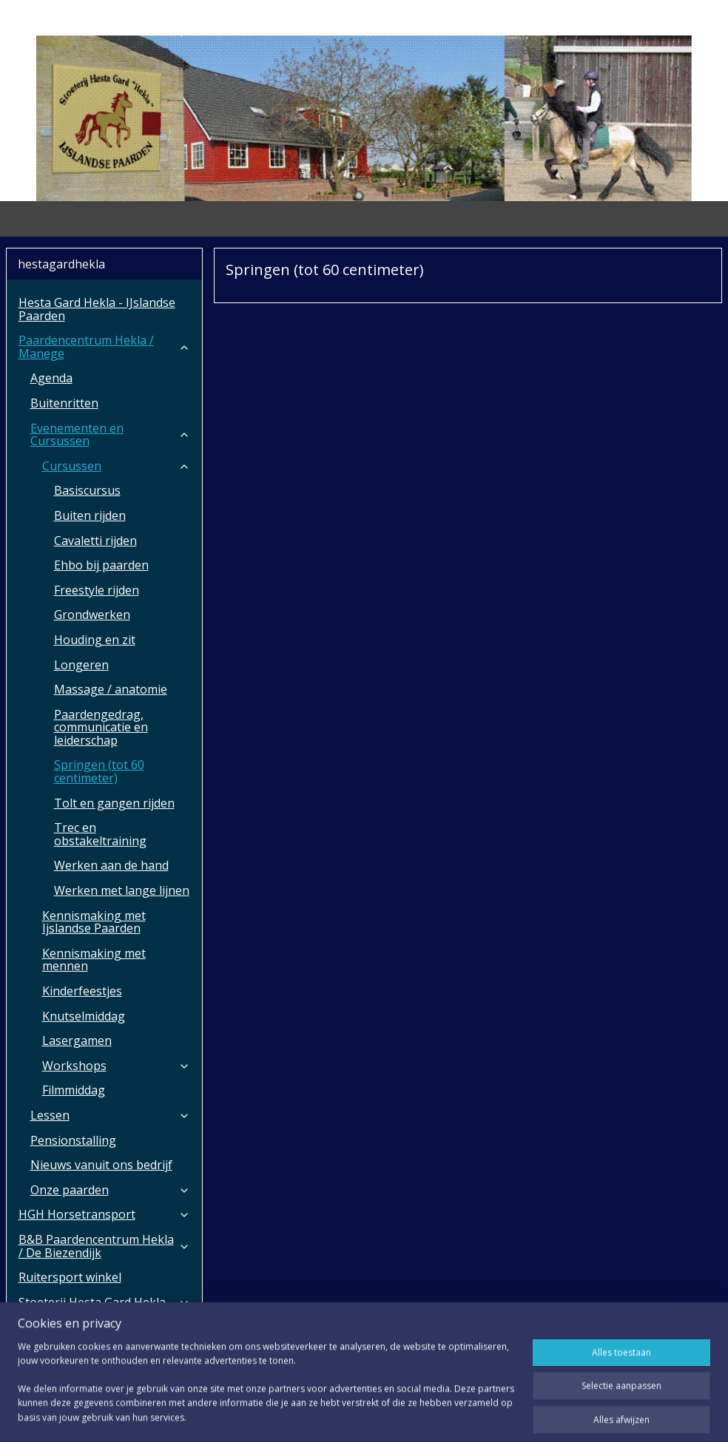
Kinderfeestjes (82, 991)
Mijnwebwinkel (528, 1415)
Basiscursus (87, 490)
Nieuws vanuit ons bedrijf (101, 1165)
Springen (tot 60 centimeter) (99, 771)
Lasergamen (77, 1040)
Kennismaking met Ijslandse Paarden (94, 922)
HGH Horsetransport (104, 1214)
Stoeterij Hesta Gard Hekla (104, 1302)
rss (342, 1415)
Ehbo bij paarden (101, 565)
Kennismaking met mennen (94, 960)
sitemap (311, 1415)
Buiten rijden (90, 515)
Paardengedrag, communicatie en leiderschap (101, 727)
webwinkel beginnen (398, 1415)
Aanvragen (48, 1352)
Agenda (51, 378)
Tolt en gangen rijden (114, 803)
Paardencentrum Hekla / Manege (104, 347)
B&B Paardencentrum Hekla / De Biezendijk (104, 1246)
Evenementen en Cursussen (110, 435)
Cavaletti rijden (95, 540)
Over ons (104, 1327)
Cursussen (116, 466)
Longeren (81, 665)
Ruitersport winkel (69, 1277)
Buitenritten (64, 403)
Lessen (110, 1115)
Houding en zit (94, 640)
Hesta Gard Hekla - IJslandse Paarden (96, 309)
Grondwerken (92, 614)
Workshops (116, 1065)
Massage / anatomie (110, 689)
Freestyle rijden (96, 590)
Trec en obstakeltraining (100, 834)
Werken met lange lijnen (121, 890)
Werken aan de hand (111, 865)
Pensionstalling (73, 1140)
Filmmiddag (73, 1090)
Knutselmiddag (83, 1016)
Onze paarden (110, 1190)
